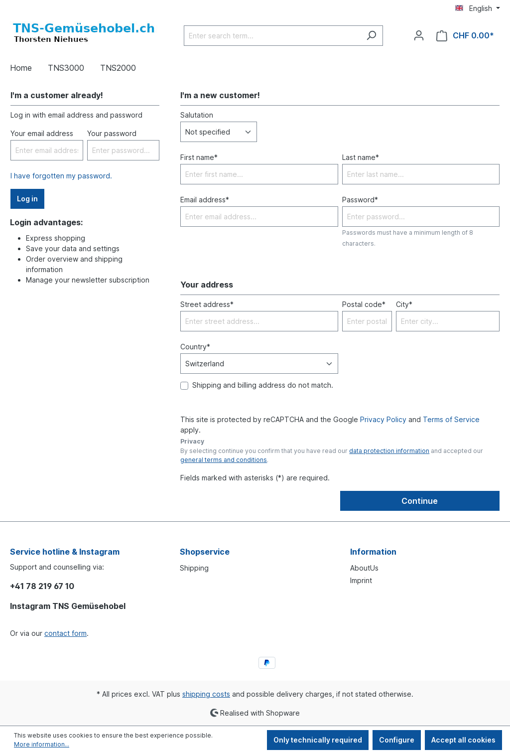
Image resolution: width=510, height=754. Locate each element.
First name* (199, 157)
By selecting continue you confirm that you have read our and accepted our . (331, 455)
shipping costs (206, 694)
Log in (27, 198)
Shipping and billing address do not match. (262, 385)
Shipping (194, 568)
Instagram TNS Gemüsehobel (68, 606)
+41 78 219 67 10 (42, 586)
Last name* (360, 157)
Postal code (363, 304)
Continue (419, 501)
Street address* (207, 304)
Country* (195, 346)
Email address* (204, 199)
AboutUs (364, 568)
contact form (65, 633)
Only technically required (317, 740)
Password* (360, 199)
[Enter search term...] (272, 35)
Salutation (196, 115)
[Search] (371, 35)
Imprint (361, 580)
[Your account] (418, 35)
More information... (41, 744)
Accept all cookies (463, 740)
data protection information (389, 450)
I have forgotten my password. (61, 175)
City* (404, 304)
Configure (396, 740)
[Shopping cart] (465, 35)
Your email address (41, 133)
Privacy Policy (383, 419)
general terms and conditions (223, 459)
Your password (111, 133)
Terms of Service (451, 419)
